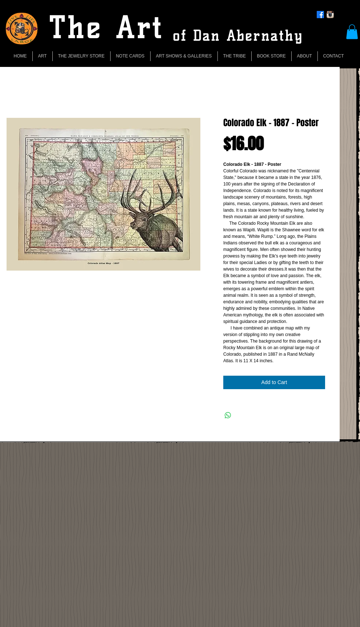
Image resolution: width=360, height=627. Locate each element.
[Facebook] (320, 14)
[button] (352, 31)
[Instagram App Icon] (330, 14)
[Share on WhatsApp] (228, 415)
